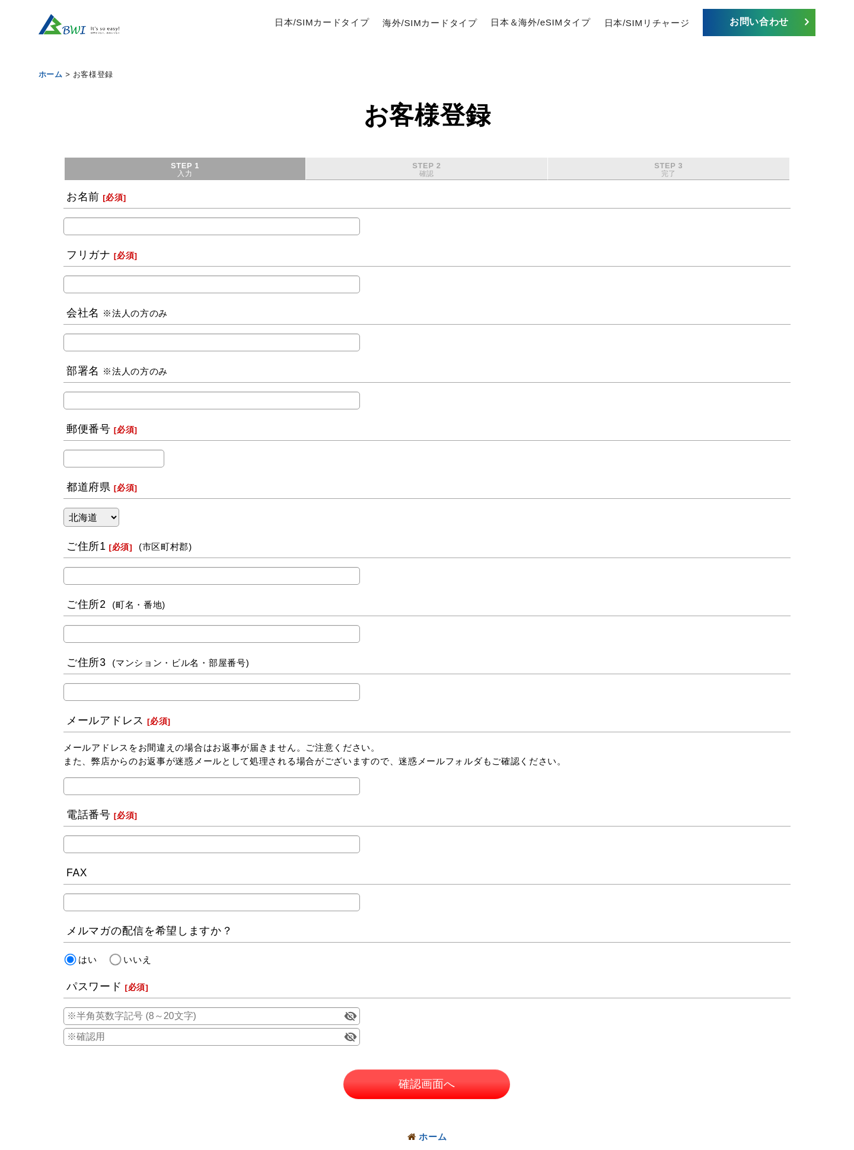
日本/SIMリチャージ (647, 22)
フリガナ (88, 255)
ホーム (427, 1137)
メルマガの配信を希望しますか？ (149, 931)
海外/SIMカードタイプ (430, 22)
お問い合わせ (759, 22)
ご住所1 (86, 547)
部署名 (83, 371)
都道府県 (88, 487)
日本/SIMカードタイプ (322, 22)
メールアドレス (105, 721)
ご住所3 (86, 663)
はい (87, 959)
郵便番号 (88, 429)
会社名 (83, 313)
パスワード (94, 987)
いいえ (137, 959)
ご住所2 (86, 605)
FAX (76, 873)
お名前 (83, 197)
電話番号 (88, 815)
